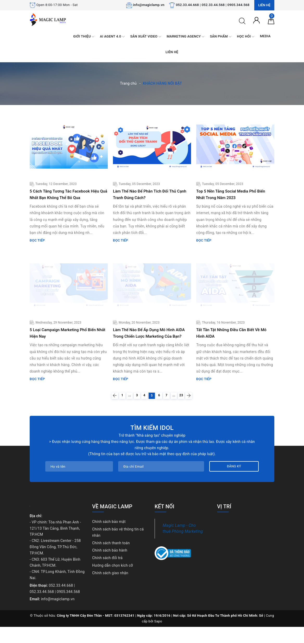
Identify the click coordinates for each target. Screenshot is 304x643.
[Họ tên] (79, 482)
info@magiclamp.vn (148, 5)
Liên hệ (264, 5)
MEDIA (265, 36)
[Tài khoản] (256, 20)
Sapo (158, 637)
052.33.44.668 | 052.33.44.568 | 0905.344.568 (213, 5)
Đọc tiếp (37, 247)
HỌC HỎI (245, 36)
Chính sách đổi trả (107, 574)
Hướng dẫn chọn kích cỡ (112, 581)
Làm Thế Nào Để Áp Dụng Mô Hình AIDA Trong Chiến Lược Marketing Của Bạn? (150, 342)
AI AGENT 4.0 (112, 36)
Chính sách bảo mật (108, 538)
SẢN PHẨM (220, 36)
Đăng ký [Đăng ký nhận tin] (234, 482)
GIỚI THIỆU (83, 36)
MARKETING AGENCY (185, 36)
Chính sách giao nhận (110, 589)
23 (195, 410)
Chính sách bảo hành (109, 566)
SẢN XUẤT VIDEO (145, 36)
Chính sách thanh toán (111, 559)
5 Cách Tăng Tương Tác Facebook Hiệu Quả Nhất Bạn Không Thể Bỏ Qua (66, 197)
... (119, 410)
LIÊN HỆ (172, 52)
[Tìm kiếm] (242, 20)
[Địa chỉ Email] (161, 482)
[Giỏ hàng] (271, 20)
